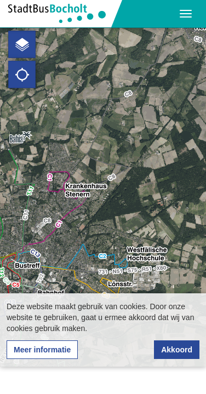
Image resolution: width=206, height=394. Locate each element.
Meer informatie (42, 349)
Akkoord (176, 349)
